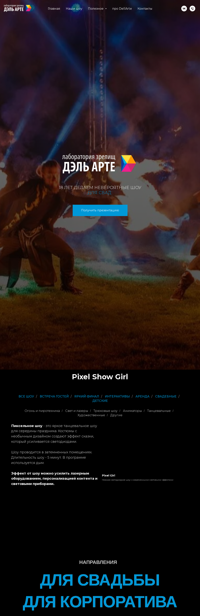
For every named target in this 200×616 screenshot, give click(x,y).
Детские (100, 401)
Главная (54, 8)
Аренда (142, 396)
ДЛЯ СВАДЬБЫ (100, 580)
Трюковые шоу (105, 411)
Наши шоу (74, 8)
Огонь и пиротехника (42, 411)
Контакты (145, 8)
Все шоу (26, 396)
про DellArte (122, 8)
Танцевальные (159, 411)
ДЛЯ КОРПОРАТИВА (100, 602)
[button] (100, 210)
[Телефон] (192, 8)
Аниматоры (132, 411)
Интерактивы (117, 396)
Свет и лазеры (76, 411)
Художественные (91, 415)
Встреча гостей (54, 396)
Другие (116, 415)
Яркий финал (86, 396)
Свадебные (166, 396)
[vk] (184, 8)
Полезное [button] (96, 8)
